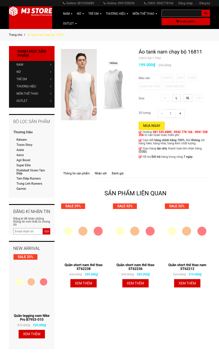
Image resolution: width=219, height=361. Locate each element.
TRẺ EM (33, 79)
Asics (20, 155)
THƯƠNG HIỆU (33, 86)
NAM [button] (68, 13)
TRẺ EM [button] (95, 13)
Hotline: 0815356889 (78, 3)
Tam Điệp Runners (28, 178)
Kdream (21, 139)
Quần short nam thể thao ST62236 (135, 267)
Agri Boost (23, 160)
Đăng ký (204, 3)
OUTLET (33, 101)
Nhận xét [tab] (101, 173)
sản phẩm (185, 21)
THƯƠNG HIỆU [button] (117, 13)
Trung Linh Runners (29, 183)
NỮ (33, 72)
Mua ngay (151, 126)
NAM (33, 64)
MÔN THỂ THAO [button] (145, 13)
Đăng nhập (188, 3)
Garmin (21, 188)
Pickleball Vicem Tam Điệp (30, 172)
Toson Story (24, 144)
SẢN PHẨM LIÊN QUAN (135, 193)
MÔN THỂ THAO (33, 93)
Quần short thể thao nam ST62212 (187, 267)
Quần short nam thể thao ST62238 (84, 267)
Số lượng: (145, 113)
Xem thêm (83, 283)
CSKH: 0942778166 (158, 3)
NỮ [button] (80, 13)
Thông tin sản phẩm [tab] (76, 173)
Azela (20, 150)
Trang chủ (15, 34)
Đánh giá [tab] (118, 173)
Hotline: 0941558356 (119, 3)
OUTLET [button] (70, 23)
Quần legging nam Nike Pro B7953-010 (32, 318)
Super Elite (23, 165)
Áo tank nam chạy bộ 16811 (170, 52)
